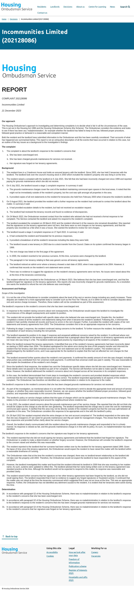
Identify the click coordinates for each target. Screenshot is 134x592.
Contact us (42, 13)
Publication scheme (77, 566)
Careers (94, 552)
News (112, 7)
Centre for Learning (97, 7)
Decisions (68, 7)
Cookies (50, 556)
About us (80, 7)
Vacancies (96, 556)
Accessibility (52, 552)
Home (4, 19)
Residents (41, 7)
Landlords (55, 7)
